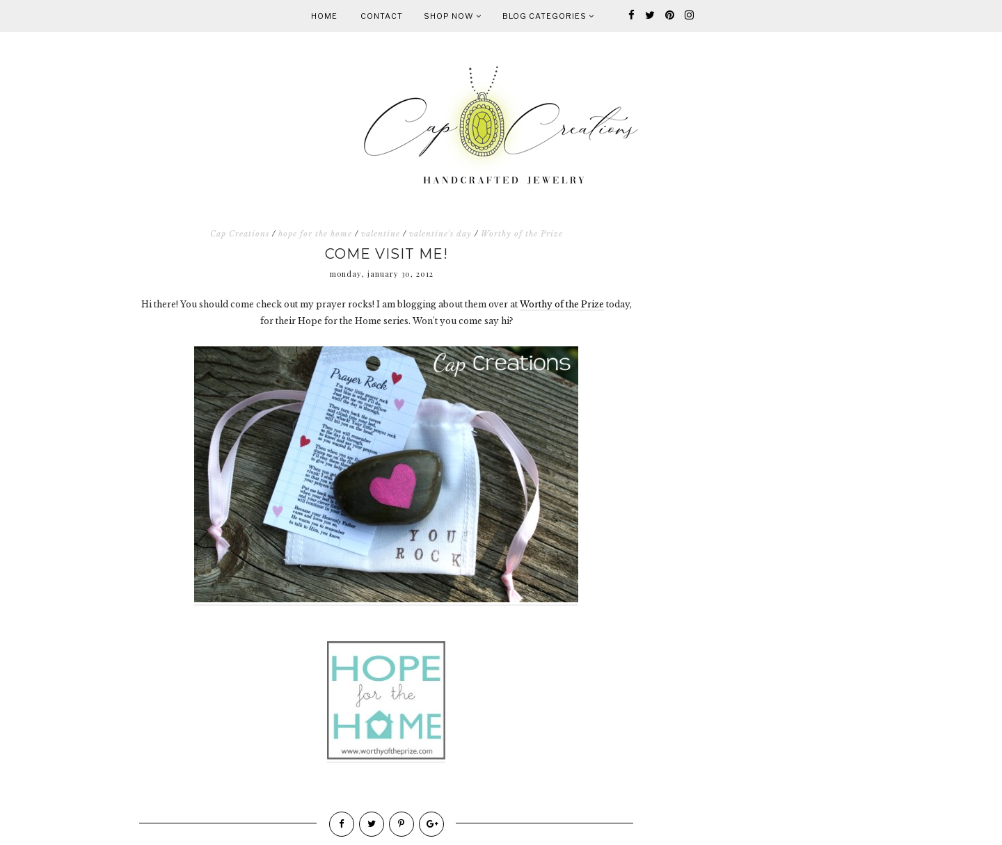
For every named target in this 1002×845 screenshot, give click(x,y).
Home (324, 16)
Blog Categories (548, 16)
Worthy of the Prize (522, 234)
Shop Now (453, 16)
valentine (380, 234)
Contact (381, 16)
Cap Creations (239, 234)
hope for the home (315, 234)
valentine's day (440, 234)
